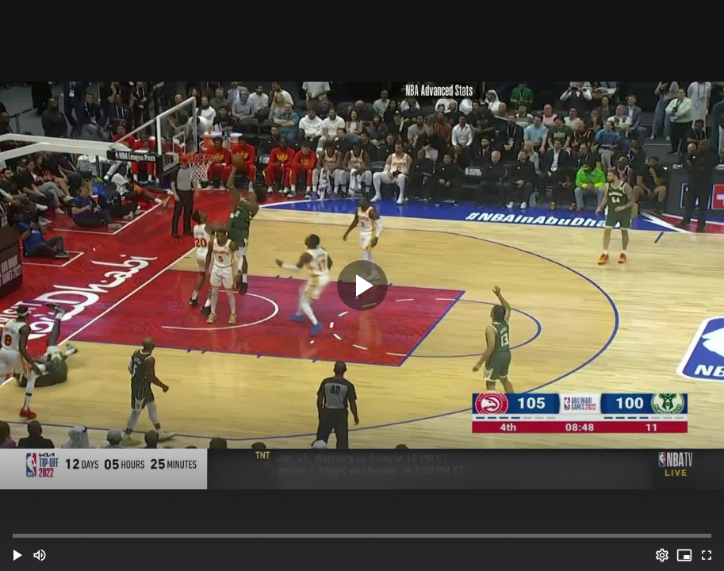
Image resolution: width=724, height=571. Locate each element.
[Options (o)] (662, 555)
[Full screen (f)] (706, 555)
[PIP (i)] (684, 555)
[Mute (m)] (39, 555)
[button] (17, 555)
